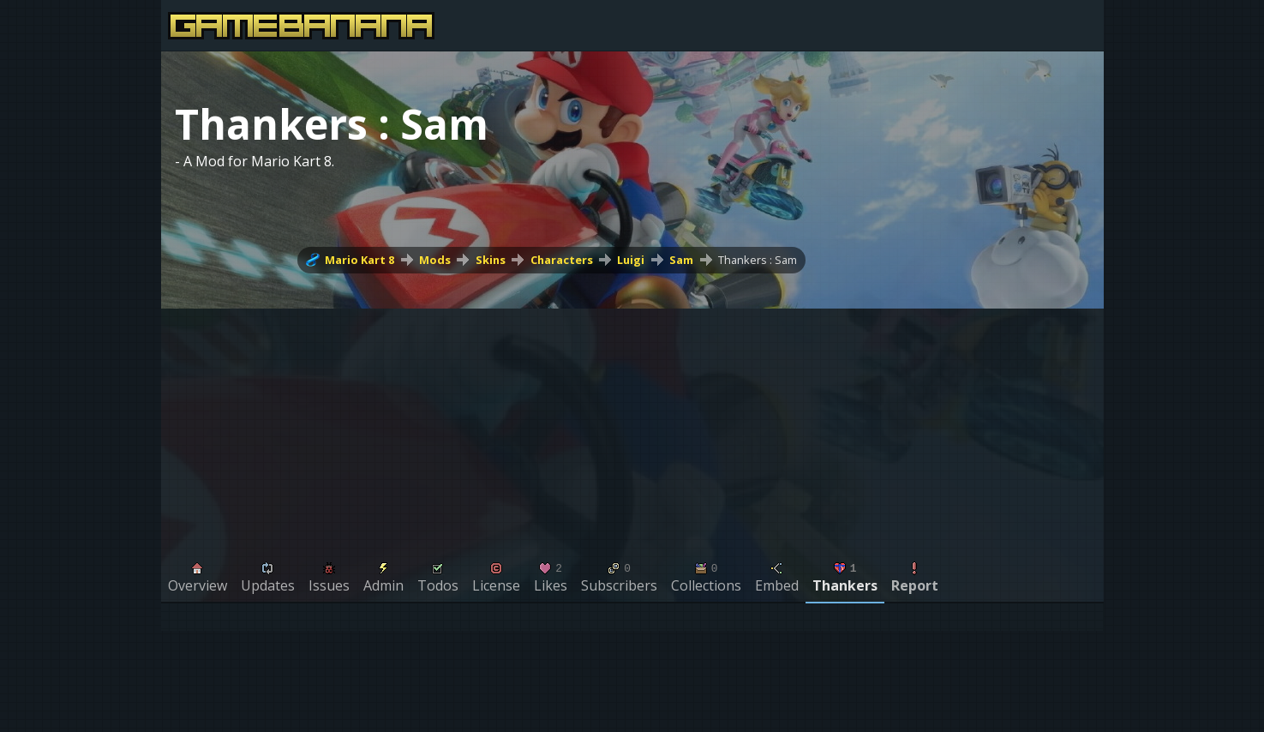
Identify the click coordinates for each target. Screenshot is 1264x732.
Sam (681, 259)
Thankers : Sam (757, 259)
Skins (491, 259)
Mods (435, 259)
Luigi (630, 259)
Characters (561, 259)
